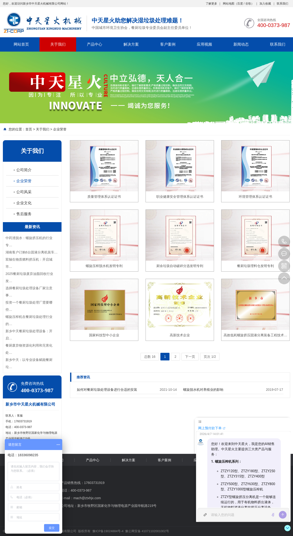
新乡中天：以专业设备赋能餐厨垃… (29, 363)
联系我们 (282, 3)
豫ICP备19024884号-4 (108, 531)
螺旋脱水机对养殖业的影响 (203, 389)
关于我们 (58, 44)
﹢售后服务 (22, 214)
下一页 (190, 357)
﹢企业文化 (22, 203)
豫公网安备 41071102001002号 (146, 531)
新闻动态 (241, 44)
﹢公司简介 (22, 170)
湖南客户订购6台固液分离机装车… (32, 252)
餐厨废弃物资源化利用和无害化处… (29, 348)
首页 (28, 129)
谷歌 (248, 3)
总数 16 (149, 357)
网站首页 (21, 44)
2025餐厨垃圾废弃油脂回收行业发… (29, 277)
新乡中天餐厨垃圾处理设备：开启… (29, 334)
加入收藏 (265, 3)
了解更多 (211, 3)
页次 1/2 (210, 357)
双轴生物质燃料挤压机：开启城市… (29, 262)
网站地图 (228, 3)
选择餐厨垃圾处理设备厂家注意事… (29, 291)
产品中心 (94, 44)
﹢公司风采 (22, 192)
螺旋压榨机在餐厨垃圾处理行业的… (29, 320)
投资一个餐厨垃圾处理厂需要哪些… (29, 305)
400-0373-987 (284, 242)
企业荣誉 (60, 129)
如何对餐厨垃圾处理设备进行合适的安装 (107, 389)
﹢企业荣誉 (22, 181)
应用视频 (204, 44)
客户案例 (167, 44)
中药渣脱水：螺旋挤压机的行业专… (29, 241)
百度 (240, 3)
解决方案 (131, 44)
